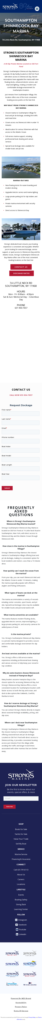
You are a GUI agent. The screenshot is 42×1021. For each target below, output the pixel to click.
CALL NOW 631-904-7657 (21, 395)
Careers (21, 879)
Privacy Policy (21, 1007)
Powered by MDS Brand (21, 998)
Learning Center (21, 909)
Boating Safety (21, 899)
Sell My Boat (21, 843)
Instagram (21, 920)
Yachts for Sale (21, 834)
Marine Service (21, 854)
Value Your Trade (21, 839)
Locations (21, 884)
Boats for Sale (21, 829)
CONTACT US (21, 267)
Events (21, 895)
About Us (21, 874)
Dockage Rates (21, 273)
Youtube (21, 929)
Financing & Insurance (21, 859)
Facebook (21, 924)
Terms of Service (21, 1011)
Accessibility (21, 1003)
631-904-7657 (21, 307)
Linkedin (21, 934)
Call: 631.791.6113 (21, 870)
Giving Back (21, 904)
